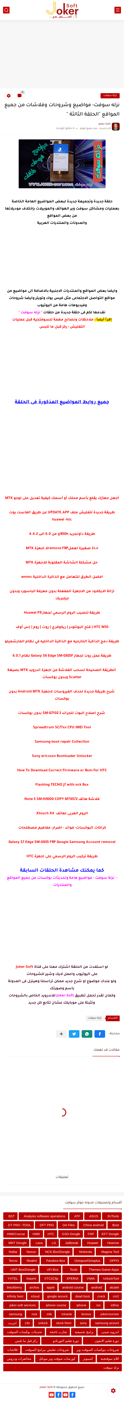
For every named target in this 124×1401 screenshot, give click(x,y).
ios (98, 1305)
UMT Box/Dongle (23, 1269)
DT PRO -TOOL (19, 1225)
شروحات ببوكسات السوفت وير (97, 1349)
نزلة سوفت (110, 95)
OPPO (114, 1260)
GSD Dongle (71, 1234)
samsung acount (107, 1323)
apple (51, 1287)
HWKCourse (16, 1234)
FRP (91, 1234)
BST (11, 1216)
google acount (57, 1296)
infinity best (15, 1296)
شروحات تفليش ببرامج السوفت (47, 1349)
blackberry (14, 1287)
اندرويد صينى (110, 1332)
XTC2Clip (51, 1278)
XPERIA (72, 1278)
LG (54, 1243)
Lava (39, 1243)
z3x (27, 1323)
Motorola (85, 1252)
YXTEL (13, 1278)
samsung (15, 1314)
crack (101, 1296)
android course (73, 1287)
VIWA (91, 1278)
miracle (66, 1314)
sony (83, 1323)
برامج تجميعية (84, 1332)
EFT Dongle (110, 1234)
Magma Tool (110, 1252)
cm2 (116, 1296)
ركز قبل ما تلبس (26, 1341)
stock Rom (63, 1323)
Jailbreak (71, 1243)
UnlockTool (111, 1278)
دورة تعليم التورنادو (66, 1341)
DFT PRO (47, 1225)
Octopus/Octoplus (87, 1260)
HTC (51, 1234)
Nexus (31, 1252)
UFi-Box (52, 1269)
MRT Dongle (17, 1243)
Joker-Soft (46, 1387)
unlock (43, 1323)
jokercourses (110, 1314)
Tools (74, 1269)
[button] (99, 1034)
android (96, 1287)
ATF (77, 1216)
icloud (35, 1296)
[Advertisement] (62, 54)
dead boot (82, 1296)
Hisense (113, 1243)
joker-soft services (23, 1305)
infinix (115, 1305)
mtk (49, 1314)
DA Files (69, 1225)
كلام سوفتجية (110, 1358)
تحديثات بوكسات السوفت (24, 1332)
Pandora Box (55, 1260)
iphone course (56, 1305)
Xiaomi (31, 1278)
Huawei (92, 1243)
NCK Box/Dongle (57, 1252)
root (34, 1314)
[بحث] (6, 10)
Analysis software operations (44, 1216)
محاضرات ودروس (19, 1358)
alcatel (114, 1287)
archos (34, 1287)
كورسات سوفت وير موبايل (57, 1358)
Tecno (13, 1260)
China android (93, 1225)
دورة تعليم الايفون (107, 1341)
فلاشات (12, 1349)
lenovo (86, 1314)
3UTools (113, 1216)
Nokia (13, 1252)
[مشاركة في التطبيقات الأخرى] (61, 1034)
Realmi (32, 1260)
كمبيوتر (88, 1358)
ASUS (93, 1216)
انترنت (12, 1323)
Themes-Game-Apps (104, 1269)
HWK (36, 1234)
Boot (115, 1225)
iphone (81, 1305)
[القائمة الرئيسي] (117, 10)
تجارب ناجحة (58, 1332)
